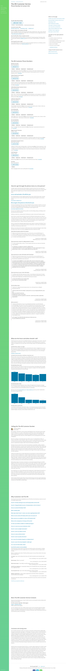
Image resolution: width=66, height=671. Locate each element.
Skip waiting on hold (23, 28)
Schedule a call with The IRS (16, 353)
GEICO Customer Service (52, 51)
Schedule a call (30, 28)
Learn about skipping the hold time (17, 208)
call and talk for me (22, 389)
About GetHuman (4, 12)
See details (20, 73)
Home (2, 5)
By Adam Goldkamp (17, 428)
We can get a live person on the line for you (22, 202)
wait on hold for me (30, 389)
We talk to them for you (15, 28)
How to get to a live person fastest (54, 25)
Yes (39, 666)
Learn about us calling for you (16, 200)
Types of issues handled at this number (55, 28)
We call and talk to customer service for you (56, 20)
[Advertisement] (28, 52)
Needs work (43, 666)
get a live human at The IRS (16, 33)
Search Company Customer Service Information (4, 8)
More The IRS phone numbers (53, 23)
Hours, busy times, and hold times (54, 26)
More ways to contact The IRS (53, 31)
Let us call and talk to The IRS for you (21, 194)
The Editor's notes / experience (53, 30)
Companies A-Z (3, 11)
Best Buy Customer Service (53, 53)
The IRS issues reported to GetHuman (17, 580)
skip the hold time (25, 43)
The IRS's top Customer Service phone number (56, 18)
